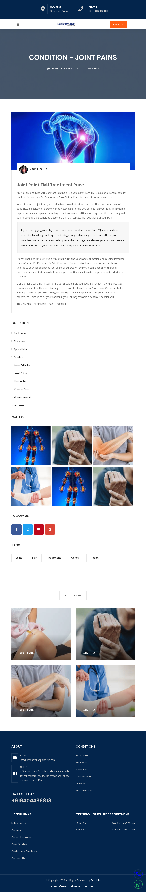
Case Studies (19, 844)
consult (75, 557)
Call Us (118, 24)
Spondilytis (20, 349)
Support (90, 886)
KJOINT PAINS (73, 595)
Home (52, 68)
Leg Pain (19, 405)
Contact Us (18, 858)
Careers (16, 830)
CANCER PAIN (83, 776)
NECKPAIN (81, 762)
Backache (20, 333)
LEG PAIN (80, 783)
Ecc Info (96, 880)
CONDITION (71, 68)
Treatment (40, 304)
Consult (61, 304)
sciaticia (19, 357)
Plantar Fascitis (23, 397)
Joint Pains (20, 373)
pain (34, 557)
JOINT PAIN (82, 769)
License (75, 886)
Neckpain (19, 341)
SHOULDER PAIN (84, 790)
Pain (51, 304)
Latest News (18, 823)
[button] (138, 885)
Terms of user (58, 886)
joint (19, 557)
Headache (20, 381)
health (95, 557)
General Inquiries (21, 837)
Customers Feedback (24, 851)
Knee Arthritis (22, 365)
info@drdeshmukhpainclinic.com (38, 760)
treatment (54, 557)
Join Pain (26, 304)
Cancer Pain (21, 389)
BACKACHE (82, 755)
